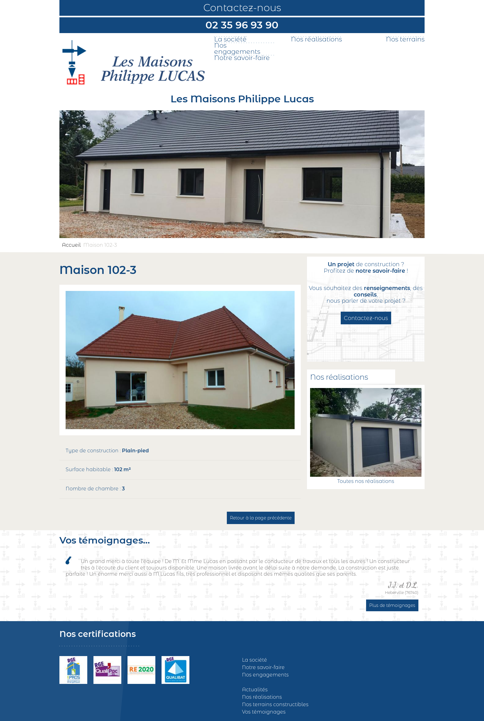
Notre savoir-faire (242, 58)
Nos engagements (237, 48)
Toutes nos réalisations (365, 481)
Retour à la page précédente (261, 518)
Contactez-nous (242, 8)
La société (230, 39)
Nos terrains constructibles (275, 704)
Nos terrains (405, 39)
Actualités (255, 690)
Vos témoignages (264, 712)
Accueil (71, 245)
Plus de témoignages (392, 605)
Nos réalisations (316, 39)
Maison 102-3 (100, 245)
